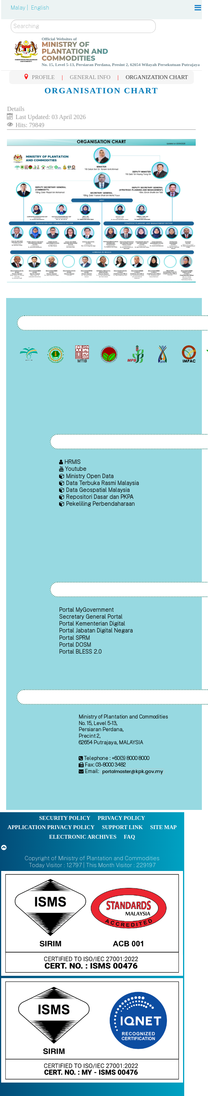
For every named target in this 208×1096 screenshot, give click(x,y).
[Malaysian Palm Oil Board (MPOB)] (30, 354)
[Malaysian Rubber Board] (56, 354)
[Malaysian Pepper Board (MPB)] (136, 354)
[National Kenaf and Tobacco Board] (163, 354)
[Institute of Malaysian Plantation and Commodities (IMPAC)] (190, 354)
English (40, 8)
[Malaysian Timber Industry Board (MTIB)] (83, 354)
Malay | (20, 8)
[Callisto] (92, 923)
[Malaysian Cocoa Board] (109, 354)
